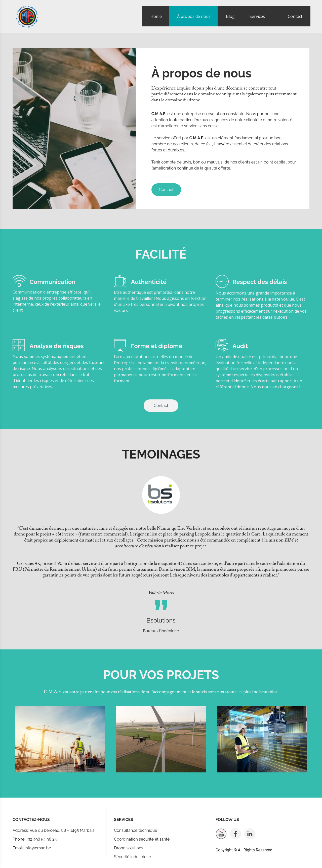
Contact (295, 16)
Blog (230, 16)
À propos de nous (194, 16)
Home (156, 16)
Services (257, 16)
